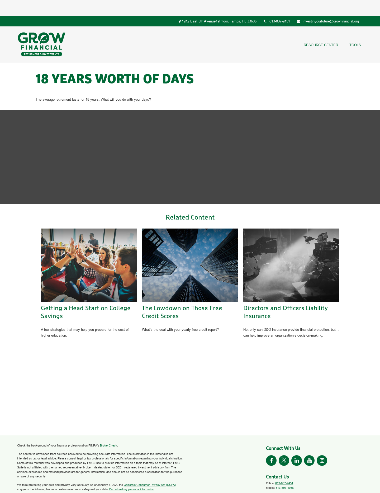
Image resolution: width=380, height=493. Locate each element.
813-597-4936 (285, 472)
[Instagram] (322, 444)
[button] (321, 29)
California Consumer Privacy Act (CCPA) (150, 469)
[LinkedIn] (296, 444)
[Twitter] (284, 444)
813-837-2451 (276, 5)
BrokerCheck (108, 429)
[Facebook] (271, 444)
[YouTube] (309, 444)
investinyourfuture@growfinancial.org (328, 5)
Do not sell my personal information (131, 473)
